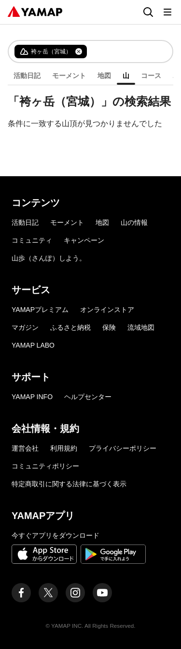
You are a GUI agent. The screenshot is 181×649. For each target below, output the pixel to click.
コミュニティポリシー (45, 466)
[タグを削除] (78, 51)
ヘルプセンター (87, 397)
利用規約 (63, 448)
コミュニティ (32, 240)
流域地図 (140, 327)
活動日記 (27, 75)
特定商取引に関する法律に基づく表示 (69, 484)
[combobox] (122, 51)
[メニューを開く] (167, 12)
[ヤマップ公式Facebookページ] (21, 592)
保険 (109, 327)
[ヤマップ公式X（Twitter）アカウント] (48, 592)
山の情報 (134, 222)
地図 (104, 75)
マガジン (25, 327)
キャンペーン (84, 240)
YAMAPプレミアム (40, 309)
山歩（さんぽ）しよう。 (49, 258)
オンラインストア (107, 309)
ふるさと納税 (70, 327)
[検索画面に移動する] (148, 12)
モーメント (69, 75)
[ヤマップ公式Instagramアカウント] (75, 592)
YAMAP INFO (32, 397)
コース (151, 75)
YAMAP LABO (33, 345)
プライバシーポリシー (122, 448)
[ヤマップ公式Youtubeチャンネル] (102, 592)
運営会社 (25, 448)
